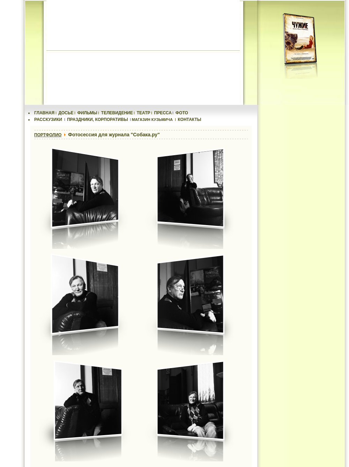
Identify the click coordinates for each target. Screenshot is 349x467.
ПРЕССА (163, 112)
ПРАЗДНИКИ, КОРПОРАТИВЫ (97, 119)
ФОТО (182, 112)
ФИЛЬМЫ (87, 112)
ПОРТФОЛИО (47, 134)
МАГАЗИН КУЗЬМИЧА (152, 119)
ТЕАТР (143, 112)
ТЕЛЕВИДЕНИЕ (117, 112)
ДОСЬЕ (65, 112)
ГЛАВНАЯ (44, 112)
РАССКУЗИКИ (48, 119)
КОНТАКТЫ (189, 119)
